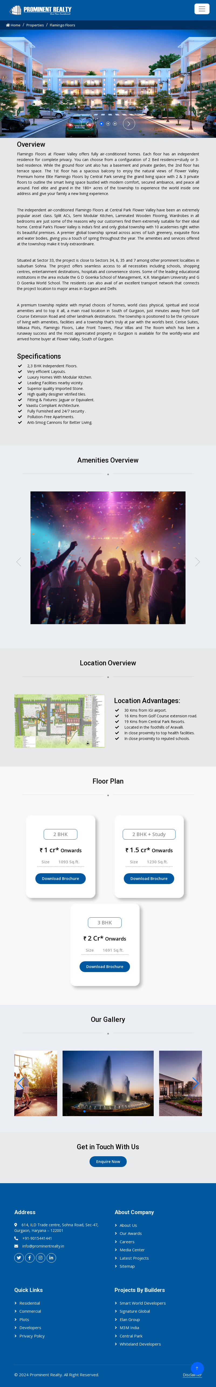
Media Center (132, 1249)
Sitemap (127, 1266)
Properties (35, 25)
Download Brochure (79, 878)
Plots (24, 1319)
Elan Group (130, 1319)
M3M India (129, 1327)
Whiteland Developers (140, 1344)
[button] (18, 561)
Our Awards (131, 1233)
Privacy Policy (32, 1336)
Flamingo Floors (62, 25)
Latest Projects (134, 1258)
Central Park (131, 1336)
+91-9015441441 (37, 1238)
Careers (127, 1241)
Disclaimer (192, 1374)
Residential (29, 1303)
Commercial (30, 1311)
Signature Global (135, 1311)
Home (13, 25)
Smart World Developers (143, 1303)
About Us (128, 1225)
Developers (30, 1327)
